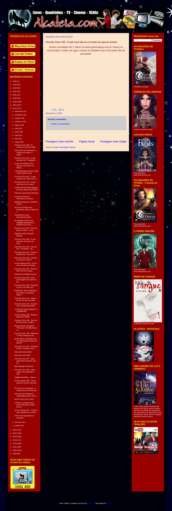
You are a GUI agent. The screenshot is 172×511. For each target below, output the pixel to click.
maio (17, 135)
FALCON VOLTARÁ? (22, 355)
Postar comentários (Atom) (64, 147)
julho (17, 128)
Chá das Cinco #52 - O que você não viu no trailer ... (25, 183)
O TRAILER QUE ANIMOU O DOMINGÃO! (25, 310)
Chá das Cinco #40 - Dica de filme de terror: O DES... (25, 321)
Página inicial (86, 141)
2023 (15, 88)
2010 (15, 450)
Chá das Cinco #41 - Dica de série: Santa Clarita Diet (25, 305)
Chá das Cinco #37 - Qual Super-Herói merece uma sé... (25, 361)
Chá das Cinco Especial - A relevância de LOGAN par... (26, 389)
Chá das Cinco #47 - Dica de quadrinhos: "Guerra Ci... (25, 253)
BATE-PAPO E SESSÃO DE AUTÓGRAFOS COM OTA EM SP (25, 341)
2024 (15, 85)
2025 (15, 81)
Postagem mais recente (59, 141)
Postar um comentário (60, 124)
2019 (15, 102)
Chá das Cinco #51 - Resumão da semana (23, 198)
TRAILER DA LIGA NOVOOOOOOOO (22, 216)
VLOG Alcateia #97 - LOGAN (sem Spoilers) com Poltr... (25, 411)
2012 (15, 443)
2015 (15, 433)
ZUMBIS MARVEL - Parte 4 (25, 377)
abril (17, 139)
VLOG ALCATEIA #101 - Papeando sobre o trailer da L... (26, 209)
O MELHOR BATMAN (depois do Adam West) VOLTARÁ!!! (26, 189)
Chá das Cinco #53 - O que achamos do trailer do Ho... (25, 178)
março (17, 142)
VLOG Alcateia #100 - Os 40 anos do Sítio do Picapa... (25, 264)
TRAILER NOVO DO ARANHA (26, 193)
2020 (15, 98)
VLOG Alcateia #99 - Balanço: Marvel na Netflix (26, 316)
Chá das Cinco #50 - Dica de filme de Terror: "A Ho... (25, 229)
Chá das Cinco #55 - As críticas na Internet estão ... (25, 146)
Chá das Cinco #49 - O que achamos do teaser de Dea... (25, 241)
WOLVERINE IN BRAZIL (24, 366)
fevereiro (18, 422)
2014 (15, 437)
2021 (15, 95)
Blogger (109, 503)
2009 (15, 454)
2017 (15, 108)
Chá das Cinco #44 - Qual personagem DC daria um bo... (25, 280)
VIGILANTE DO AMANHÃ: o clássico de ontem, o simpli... (25, 152)
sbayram (91, 503)
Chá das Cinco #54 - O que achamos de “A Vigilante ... (25, 159)
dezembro (19, 111)
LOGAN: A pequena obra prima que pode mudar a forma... (24, 405)
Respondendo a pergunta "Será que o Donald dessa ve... (25, 328)
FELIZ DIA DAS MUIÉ (22, 352)
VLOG (59, 113)
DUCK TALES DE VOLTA (24, 399)
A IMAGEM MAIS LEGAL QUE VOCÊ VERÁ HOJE (26, 172)
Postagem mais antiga (113, 141)
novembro (19, 115)
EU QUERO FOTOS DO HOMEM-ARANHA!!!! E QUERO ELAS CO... (24, 223)
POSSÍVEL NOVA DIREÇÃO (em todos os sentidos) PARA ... (25, 293)
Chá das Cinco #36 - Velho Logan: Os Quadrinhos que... (24, 372)
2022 (15, 91)
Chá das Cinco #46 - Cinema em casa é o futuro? (25, 259)
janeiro (18, 426)
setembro (19, 122)
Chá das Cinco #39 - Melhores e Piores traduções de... (26, 334)
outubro (18, 118)
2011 (15, 447)
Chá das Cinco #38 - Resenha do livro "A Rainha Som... (26, 347)
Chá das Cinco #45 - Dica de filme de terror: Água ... (25, 270)
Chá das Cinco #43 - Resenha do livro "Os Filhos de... (26, 286)
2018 (15, 105)
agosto (18, 125)
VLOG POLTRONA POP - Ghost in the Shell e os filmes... (24, 166)
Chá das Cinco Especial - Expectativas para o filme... (25, 395)
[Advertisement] (95, 135)
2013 (15, 440)
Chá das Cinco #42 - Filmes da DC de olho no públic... (25, 299)
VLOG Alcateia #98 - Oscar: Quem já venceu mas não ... (25, 383)
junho (17, 132)
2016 (15, 430)
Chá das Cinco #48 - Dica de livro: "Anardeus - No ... (25, 248)
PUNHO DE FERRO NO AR (25, 274)
